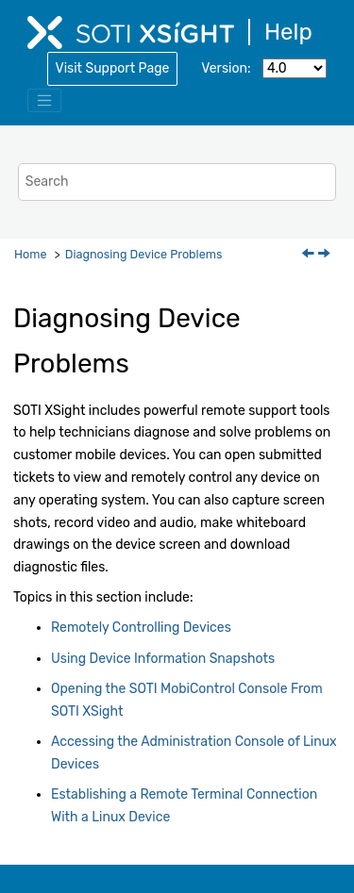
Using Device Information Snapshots (163, 659)
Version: (225, 68)
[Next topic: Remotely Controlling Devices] (325, 255)
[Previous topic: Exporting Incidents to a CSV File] (309, 255)
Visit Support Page (113, 68)
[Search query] (177, 181)
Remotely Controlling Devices (141, 628)
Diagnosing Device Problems (144, 254)
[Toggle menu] (44, 101)
